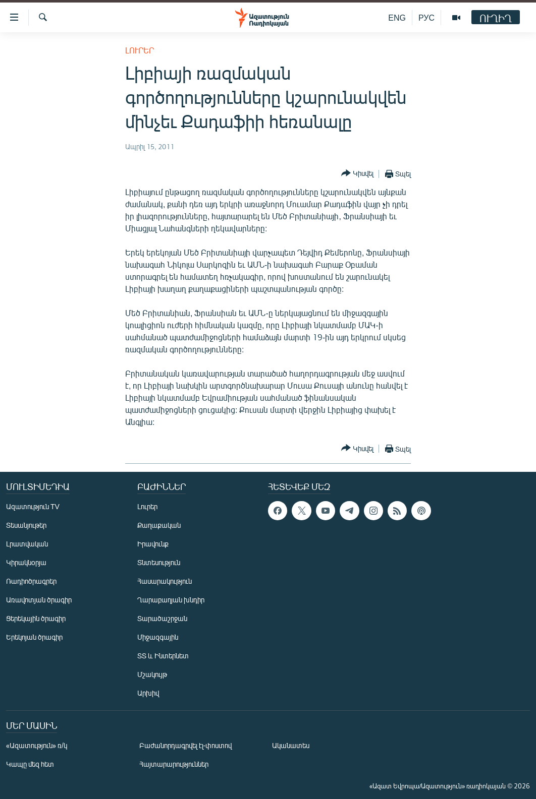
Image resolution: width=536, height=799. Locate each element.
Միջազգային (157, 637)
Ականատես (290, 745)
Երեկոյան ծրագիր (34, 637)
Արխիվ (148, 693)
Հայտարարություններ (173, 764)
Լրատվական (27, 543)
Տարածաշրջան (162, 618)
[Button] (357, 173)
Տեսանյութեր (26, 525)
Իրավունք (153, 543)
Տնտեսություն (158, 562)
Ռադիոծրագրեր (31, 581)
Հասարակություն (164, 581)
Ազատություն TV (33, 506)
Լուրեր (139, 50)
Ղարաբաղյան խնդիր (170, 599)
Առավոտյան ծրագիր (39, 599)
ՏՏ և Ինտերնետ (163, 655)
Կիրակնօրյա (26, 562)
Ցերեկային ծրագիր (36, 618)
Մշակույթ (152, 674)
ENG (397, 17)
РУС (426, 17)
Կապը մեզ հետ (30, 764)
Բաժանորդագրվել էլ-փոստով (185, 745)
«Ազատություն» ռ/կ (36, 745)
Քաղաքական (159, 525)
